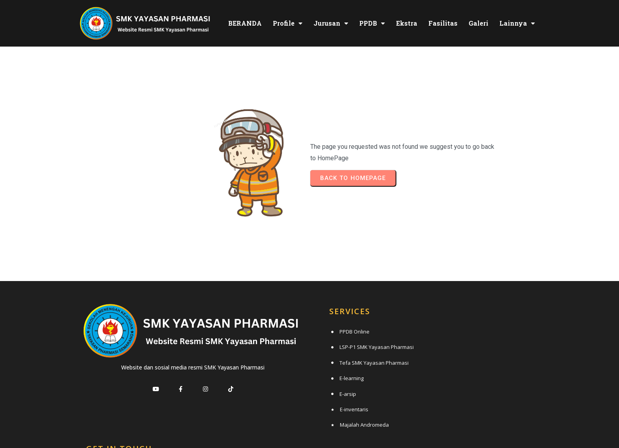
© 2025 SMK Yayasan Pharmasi (309, 426)
